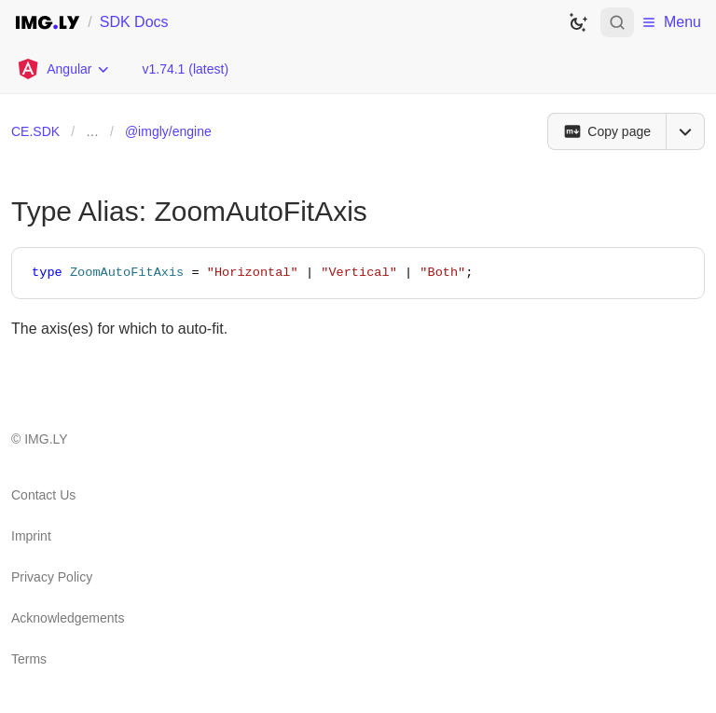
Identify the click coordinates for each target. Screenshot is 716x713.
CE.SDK (35, 131)
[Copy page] (606, 131)
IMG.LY (45, 439)
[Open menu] (685, 131)
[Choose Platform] (63, 69)
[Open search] (617, 22)
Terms (29, 658)
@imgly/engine (168, 131)
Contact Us (43, 494)
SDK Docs (134, 22)
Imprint (31, 535)
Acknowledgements (67, 617)
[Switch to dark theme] (578, 22)
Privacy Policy (51, 576)
